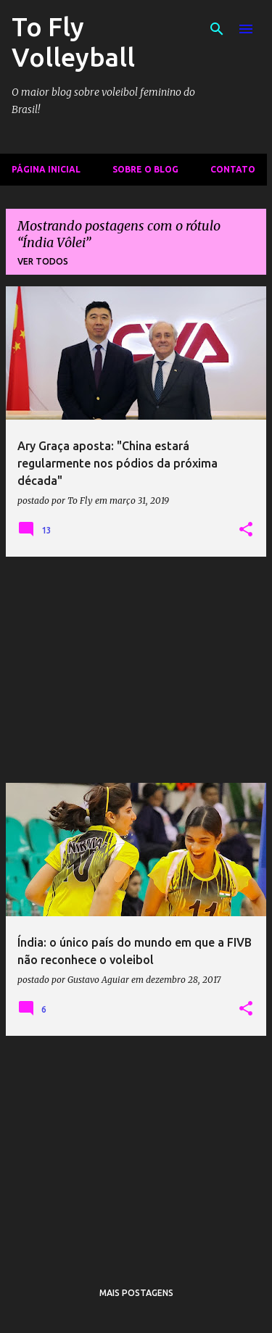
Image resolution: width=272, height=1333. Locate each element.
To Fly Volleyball (73, 42)
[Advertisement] (136, 669)
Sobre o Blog (145, 169)
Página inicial (46, 169)
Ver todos (42, 261)
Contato (232, 169)
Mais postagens (136, 1292)
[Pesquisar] (217, 29)
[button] (246, 529)
